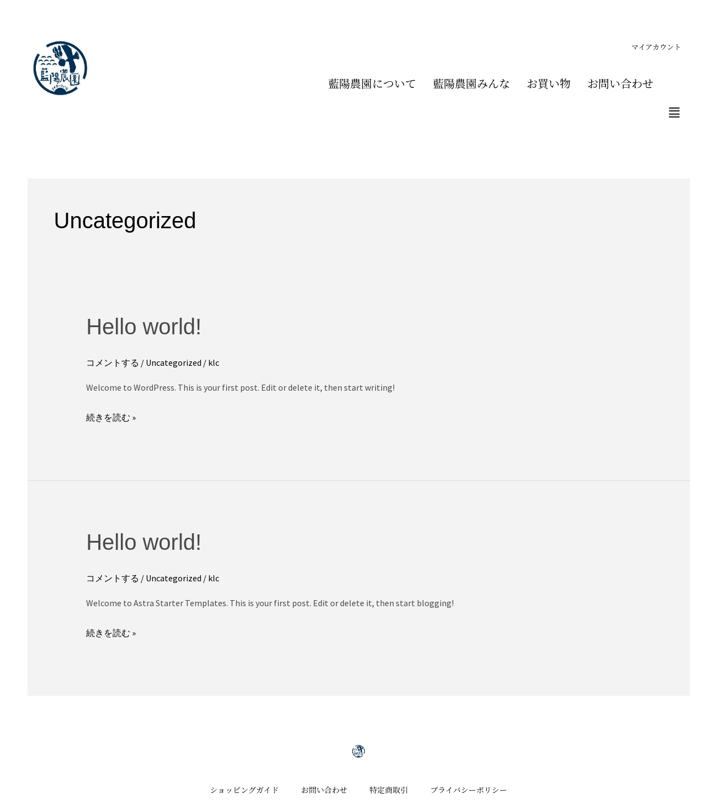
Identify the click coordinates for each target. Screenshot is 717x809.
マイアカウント (656, 46)
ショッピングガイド (244, 789)
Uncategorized (173, 362)
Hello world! (143, 326)
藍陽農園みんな (471, 83)
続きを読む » (111, 416)
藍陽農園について (372, 83)
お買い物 (549, 83)
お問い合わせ (620, 83)
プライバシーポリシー (468, 789)
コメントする (112, 362)
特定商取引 (388, 789)
